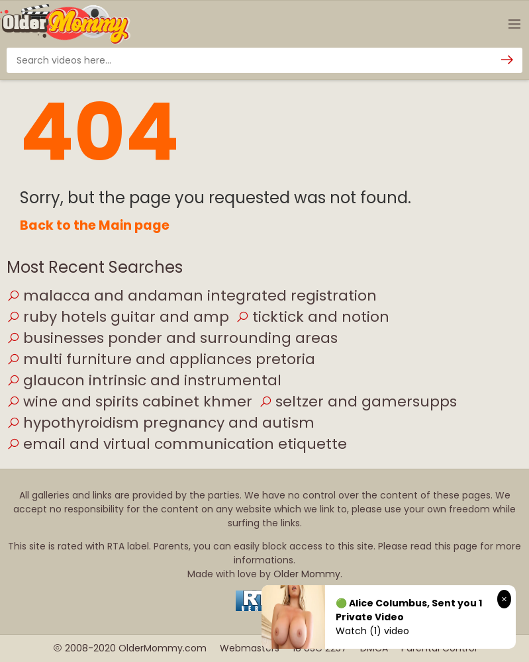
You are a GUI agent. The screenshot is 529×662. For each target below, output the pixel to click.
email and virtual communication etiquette (177, 444)
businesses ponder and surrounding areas (172, 338)
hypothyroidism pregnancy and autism (160, 422)
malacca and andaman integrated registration (192, 295)
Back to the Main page (94, 225)
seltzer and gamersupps (358, 401)
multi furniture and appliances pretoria (161, 359)
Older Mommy (306, 574)
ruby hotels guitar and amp (118, 317)
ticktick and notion (312, 317)
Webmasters (249, 648)
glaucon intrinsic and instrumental (144, 380)
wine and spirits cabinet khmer (129, 401)
